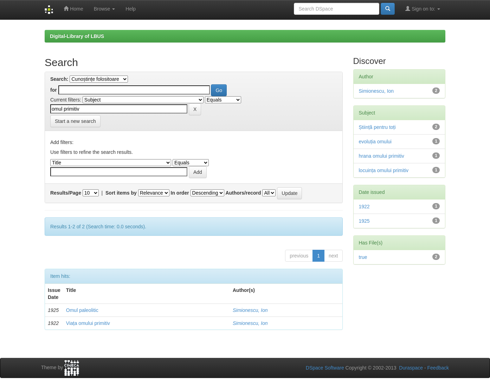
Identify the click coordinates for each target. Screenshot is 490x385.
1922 (364, 206)
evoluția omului (375, 141)
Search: (59, 79)
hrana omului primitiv (381, 156)
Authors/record (243, 193)
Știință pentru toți (377, 127)
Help (130, 9)
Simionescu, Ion (250, 310)
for (53, 90)
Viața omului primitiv (88, 323)
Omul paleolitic (82, 310)
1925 (364, 221)
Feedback (438, 368)
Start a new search (75, 121)
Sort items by (121, 193)
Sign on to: (422, 9)
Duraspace (411, 368)
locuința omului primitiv (384, 170)
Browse (104, 9)
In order (180, 193)
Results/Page (65, 193)
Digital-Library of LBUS (77, 36)
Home (73, 9)
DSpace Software (325, 368)
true (363, 257)
